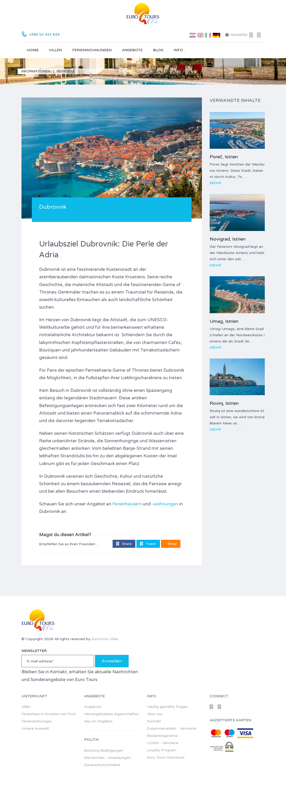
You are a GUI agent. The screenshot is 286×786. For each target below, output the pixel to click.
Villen (55, 50)
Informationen (35, 71)
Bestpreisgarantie (162, 735)
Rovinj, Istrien (224, 403)
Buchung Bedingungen (103, 750)
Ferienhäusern (127, 504)
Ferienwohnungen (92, 50)
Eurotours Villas (105, 639)
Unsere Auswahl (35, 728)
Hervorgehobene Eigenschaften (111, 714)
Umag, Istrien (224, 321)
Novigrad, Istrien (227, 239)
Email (171, 544)
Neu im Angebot (98, 721)
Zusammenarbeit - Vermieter (172, 728)
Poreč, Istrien (224, 157)
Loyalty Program (161, 750)
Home (33, 50)
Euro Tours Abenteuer (166, 757)
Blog (158, 50)
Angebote (132, 50)
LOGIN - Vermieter (163, 743)
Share (124, 544)
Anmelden (112, 661)
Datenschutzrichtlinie (102, 765)
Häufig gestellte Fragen (167, 707)
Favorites (236, 35)
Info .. (180, 50)
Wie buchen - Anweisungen (107, 757)
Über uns (155, 714)
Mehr (215, 183)
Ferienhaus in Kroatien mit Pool (48, 714)
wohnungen (166, 504)
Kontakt (154, 721)
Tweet (148, 544)
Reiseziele (66, 71)
